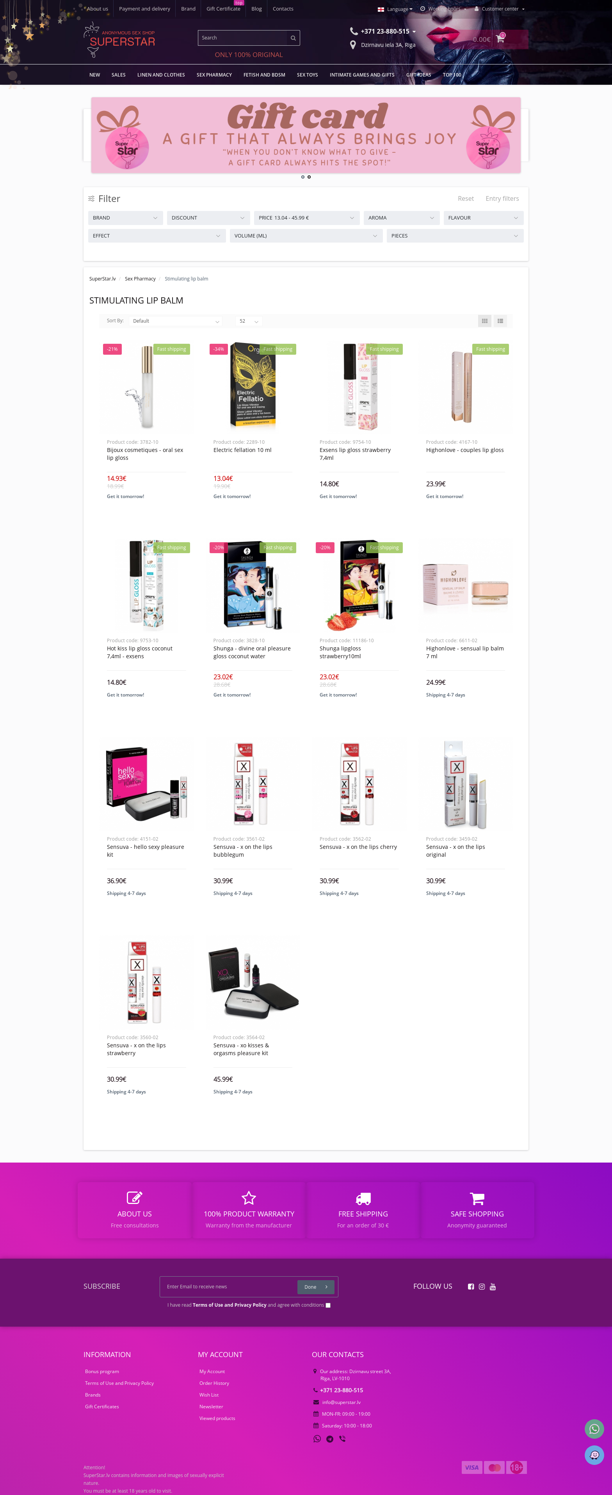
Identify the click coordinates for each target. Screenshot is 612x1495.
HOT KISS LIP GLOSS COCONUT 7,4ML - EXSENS (140, 652)
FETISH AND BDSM (264, 74)
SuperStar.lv (102, 278)
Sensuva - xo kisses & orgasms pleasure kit (241, 1049)
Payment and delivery (144, 8)
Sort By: (115, 320)
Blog (256, 8)
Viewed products (217, 1418)
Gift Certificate (223, 8)
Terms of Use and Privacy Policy (119, 1383)
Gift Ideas (418, 74)
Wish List (209, 1394)
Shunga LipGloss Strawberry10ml (340, 652)
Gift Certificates (102, 1406)
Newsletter (211, 1406)
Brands (93, 1394)
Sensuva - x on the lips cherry (358, 846)
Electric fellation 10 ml (242, 450)
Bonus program (102, 1371)
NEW (94, 74)
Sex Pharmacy (214, 74)
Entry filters (502, 198)
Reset (466, 198)
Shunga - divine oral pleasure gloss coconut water (252, 652)
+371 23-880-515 (338, 1390)
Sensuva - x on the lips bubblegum (242, 850)
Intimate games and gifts (362, 74)
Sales (119, 74)
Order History (214, 1383)
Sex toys (307, 74)
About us (97, 8)
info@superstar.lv (337, 1402)
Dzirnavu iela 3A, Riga (383, 44)
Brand (188, 8)
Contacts (283, 8)
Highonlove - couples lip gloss (465, 450)
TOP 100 (452, 74)
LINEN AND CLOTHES (161, 74)
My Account (212, 1371)
